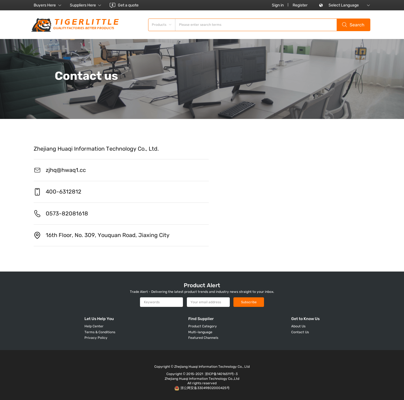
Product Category (202, 326)
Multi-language (200, 332)
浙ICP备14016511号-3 (221, 374)
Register (300, 5)
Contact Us (300, 332)
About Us (298, 326)
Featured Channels (203, 338)
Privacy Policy (95, 338)
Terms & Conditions (99, 332)
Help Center (94, 326)
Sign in (278, 5)
